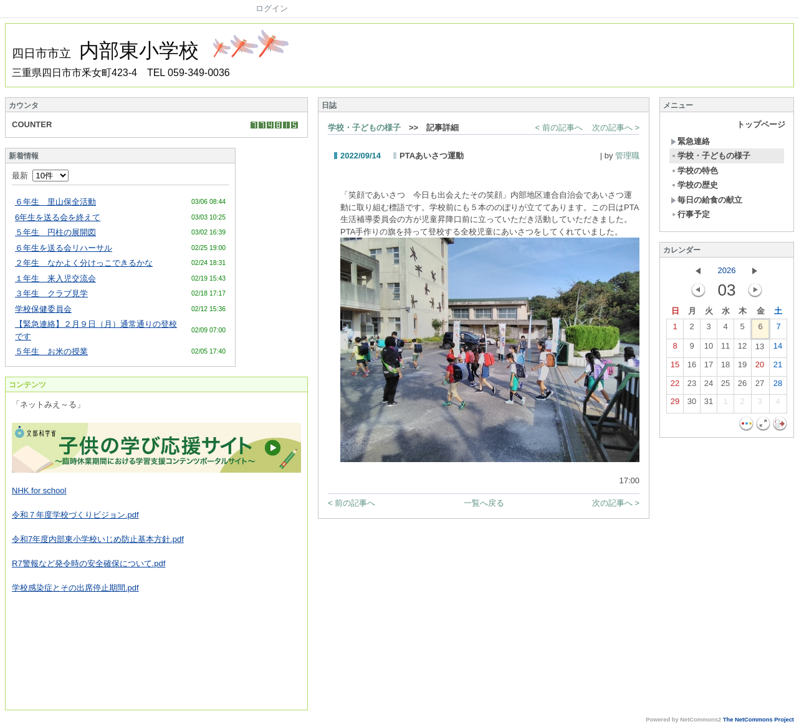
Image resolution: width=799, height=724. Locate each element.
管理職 (627, 155)
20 (759, 367)
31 (708, 404)
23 (691, 386)
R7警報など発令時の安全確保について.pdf (88, 563)
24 (708, 386)
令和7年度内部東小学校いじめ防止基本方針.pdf (98, 539)
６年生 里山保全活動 (55, 201)
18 (725, 367)
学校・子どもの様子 (364, 127)
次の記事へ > (615, 127)
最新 (40, 175)
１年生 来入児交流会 (55, 278)
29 (675, 404)
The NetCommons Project (758, 720)
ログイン (272, 8)
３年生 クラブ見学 (51, 293)
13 (759, 349)
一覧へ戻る (484, 503)
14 (777, 348)
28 (777, 386)
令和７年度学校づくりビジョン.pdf (75, 514)
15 (675, 367)
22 (675, 386)
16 (691, 367)
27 (759, 386)
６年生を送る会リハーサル (63, 248)
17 (708, 367)
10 (708, 348)
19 (742, 367)
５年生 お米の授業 (51, 351)
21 (777, 367)
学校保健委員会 (43, 309)
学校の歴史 (694, 185)
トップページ (761, 124)
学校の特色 (694, 170)
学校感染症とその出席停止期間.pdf (75, 587)
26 (742, 386)
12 (742, 348)
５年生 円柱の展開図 (55, 232)
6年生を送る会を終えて (57, 217)
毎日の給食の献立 (706, 200)
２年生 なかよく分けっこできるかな (84, 263)
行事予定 (690, 214)
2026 (727, 270)
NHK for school (39, 490)
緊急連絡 (690, 141)
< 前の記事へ (559, 127)
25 (725, 386)
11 (725, 348)
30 (691, 404)
